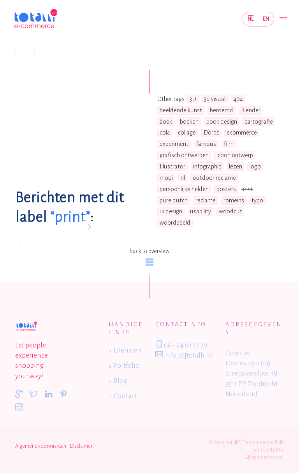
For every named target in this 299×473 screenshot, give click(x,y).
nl (183, 178)
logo (255, 166)
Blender (250, 110)
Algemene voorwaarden (40, 446)
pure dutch (174, 200)
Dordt (211, 132)
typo (257, 200)
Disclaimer (81, 446)
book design (221, 122)
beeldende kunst (181, 110)
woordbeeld (175, 223)
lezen (235, 166)
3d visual (214, 99)
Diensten (127, 350)
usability (200, 211)
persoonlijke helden (184, 189)
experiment (174, 144)
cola (165, 132)
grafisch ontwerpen (184, 155)
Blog (120, 380)
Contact (125, 396)
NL (250, 19)
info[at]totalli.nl (183, 355)
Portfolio (126, 365)
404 (238, 99)
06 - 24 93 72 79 (181, 344)
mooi (166, 178)
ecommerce (242, 132)
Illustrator (172, 166)
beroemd (221, 110)
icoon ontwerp (234, 155)
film (229, 144)
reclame (205, 200)
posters (226, 189)
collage (187, 132)
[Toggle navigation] (283, 18)
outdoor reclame (214, 178)
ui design (171, 211)
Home (25, 50)
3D (193, 99)
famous (206, 144)
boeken (189, 122)
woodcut (230, 211)
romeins (233, 200)
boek (166, 122)
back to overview (149, 257)
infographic (207, 166)
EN (266, 19)
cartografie (258, 122)
